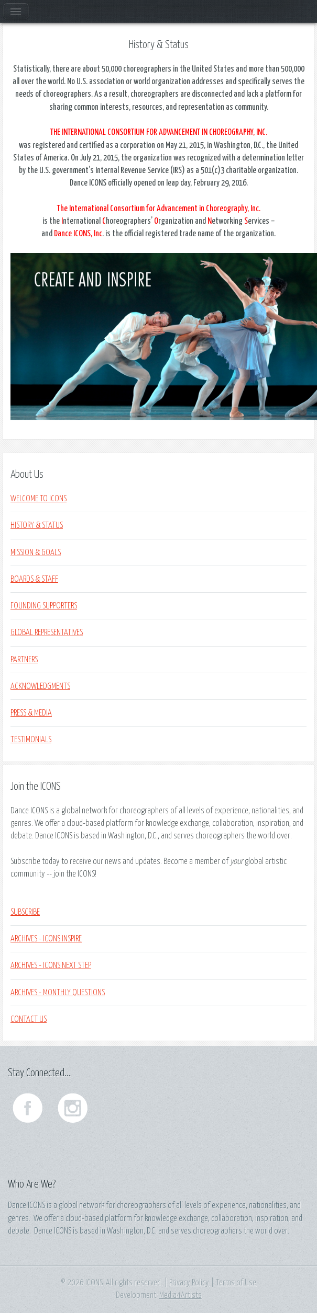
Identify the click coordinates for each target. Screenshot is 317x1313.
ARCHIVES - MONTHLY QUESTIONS (57, 992)
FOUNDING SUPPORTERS (43, 606)
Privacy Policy (189, 1283)
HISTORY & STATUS (36, 525)
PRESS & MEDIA (31, 713)
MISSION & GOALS (35, 552)
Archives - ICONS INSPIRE (46, 939)
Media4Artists (180, 1295)
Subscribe (25, 912)
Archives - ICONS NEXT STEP (50, 965)
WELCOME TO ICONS (38, 498)
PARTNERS (24, 659)
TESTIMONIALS (30, 739)
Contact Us (28, 1019)
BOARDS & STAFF (34, 579)
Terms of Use (236, 1283)
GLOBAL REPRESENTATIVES (46, 632)
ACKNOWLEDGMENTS (40, 686)
